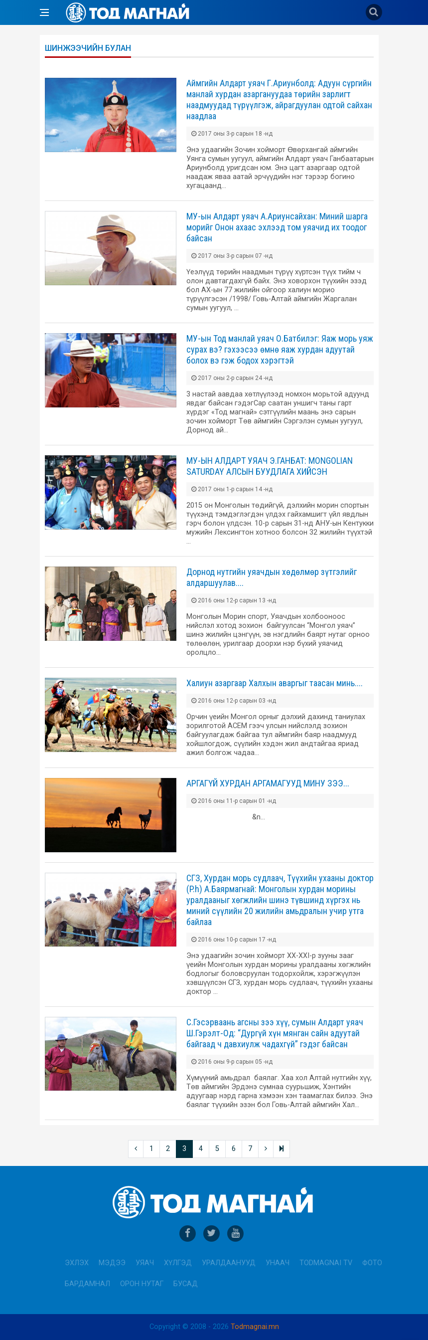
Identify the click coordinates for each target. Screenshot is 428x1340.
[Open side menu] (44, 12)
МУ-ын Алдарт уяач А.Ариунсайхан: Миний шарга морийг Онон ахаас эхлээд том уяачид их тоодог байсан (277, 227)
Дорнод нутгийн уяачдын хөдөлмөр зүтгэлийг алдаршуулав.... (271, 577)
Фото (372, 1263)
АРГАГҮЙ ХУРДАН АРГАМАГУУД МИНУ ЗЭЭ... (267, 783)
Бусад (185, 1284)
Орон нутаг (141, 1284)
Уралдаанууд (229, 1263)
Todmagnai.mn (255, 1327)
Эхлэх (77, 1263)
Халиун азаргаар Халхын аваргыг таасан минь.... (274, 683)
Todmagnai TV (325, 1263)
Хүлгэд (178, 1263)
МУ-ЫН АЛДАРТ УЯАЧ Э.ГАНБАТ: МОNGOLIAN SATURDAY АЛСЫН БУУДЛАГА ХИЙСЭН (269, 466)
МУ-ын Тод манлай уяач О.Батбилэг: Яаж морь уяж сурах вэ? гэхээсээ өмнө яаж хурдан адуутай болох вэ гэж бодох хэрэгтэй (279, 349)
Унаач (277, 1263)
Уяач (145, 1263)
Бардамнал (87, 1284)
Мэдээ (112, 1263)
